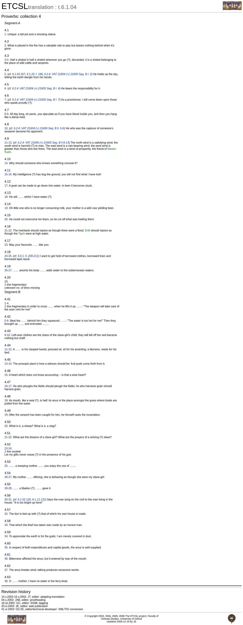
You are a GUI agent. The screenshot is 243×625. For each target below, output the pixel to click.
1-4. (6, 303)
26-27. (8, 270)
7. (5, 99)
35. (6, 547)
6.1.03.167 (18, 74)
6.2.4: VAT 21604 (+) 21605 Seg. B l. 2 (67, 74)
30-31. (8, 499)
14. (6, 163)
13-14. (8, 363)
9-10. (7, 335)
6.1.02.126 (24, 499)
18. (6, 196)
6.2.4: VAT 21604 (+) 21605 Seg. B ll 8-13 (43, 142)
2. (5, 45)
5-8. (6, 320)
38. (6, 581)
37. (6, 569)
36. (6, 558)
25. (6, 465)
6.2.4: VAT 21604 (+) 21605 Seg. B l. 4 (35, 88)
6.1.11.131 (38, 499)
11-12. (8, 349)
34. (6, 536)
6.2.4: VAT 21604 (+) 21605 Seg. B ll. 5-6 (39, 128)
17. (6, 185)
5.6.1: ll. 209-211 (28, 256)
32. (6, 513)
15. (6, 374)
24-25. (8, 256)
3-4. (6, 59)
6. (5, 88)
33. (6, 525)
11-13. (8, 142)
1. (5, 34)
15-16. (8, 174)
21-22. (8, 230)
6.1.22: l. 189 (35, 74)
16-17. (8, 386)
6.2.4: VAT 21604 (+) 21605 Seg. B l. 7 (35, 99)
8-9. (6, 114)
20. (6, 219)
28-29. (8, 488)
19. (6, 208)
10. (6, 128)
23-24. (8, 448)
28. (6, 281)
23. (6, 244)
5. (5, 74)
